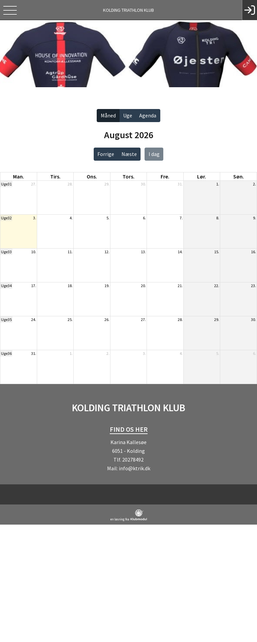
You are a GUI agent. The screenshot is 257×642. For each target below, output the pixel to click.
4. (71, 217)
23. (253, 285)
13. (143, 251)
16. (253, 251)
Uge (127, 115)
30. (143, 183)
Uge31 (6, 183)
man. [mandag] (18, 176)
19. (106, 285)
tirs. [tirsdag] (55, 176)
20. (143, 285)
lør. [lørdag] (201, 176)
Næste (129, 154)
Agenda (147, 115)
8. (217, 217)
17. (33, 285)
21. (180, 285)
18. (70, 285)
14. (180, 251)
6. (144, 217)
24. (33, 319)
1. (217, 183)
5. (107, 217)
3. (34, 217)
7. (181, 217)
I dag (154, 154)
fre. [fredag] (165, 176)
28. (70, 183)
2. (254, 183)
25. (70, 319)
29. (106, 183)
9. (254, 217)
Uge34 (6, 285)
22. (216, 285)
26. (106, 319)
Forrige (105, 154)
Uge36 (6, 353)
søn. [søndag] (238, 176)
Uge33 (6, 251)
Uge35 (6, 319)
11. (70, 251)
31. (180, 183)
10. (33, 251)
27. (33, 183)
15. (216, 251)
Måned (108, 115)
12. (106, 251)
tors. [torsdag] (128, 176)
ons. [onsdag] (92, 176)
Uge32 (6, 217)
